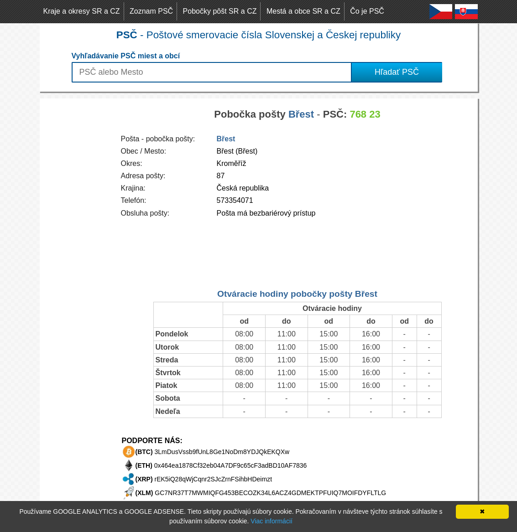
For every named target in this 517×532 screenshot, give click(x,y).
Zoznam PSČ (151, 11)
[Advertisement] (76, 235)
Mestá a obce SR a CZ (303, 11)
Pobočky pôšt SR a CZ (220, 11)
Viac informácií (271, 521)
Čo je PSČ (367, 11)
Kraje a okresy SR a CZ (81, 11)
